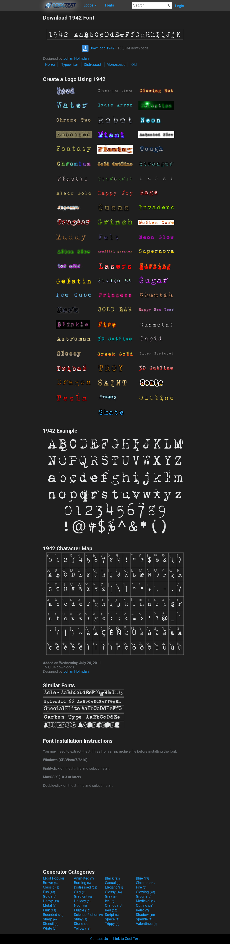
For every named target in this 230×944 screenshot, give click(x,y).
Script (112, 915)
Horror (50, 64)
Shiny (80, 919)
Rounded (53, 915)
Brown (50, 883)
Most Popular (53, 878)
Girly (80, 892)
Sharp (50, 919)
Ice (109, 901)
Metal (50, 905)
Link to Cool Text (126, 939)
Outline (144, 905)
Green (144, 896)
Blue (142, 878)
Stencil (50, 924)
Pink (49, 910)
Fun (49, 892)
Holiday (82, 901)
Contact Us (99, 939)
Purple (82, 910)
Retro (142, 910)
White (50, 928)
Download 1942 (98, 48)
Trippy (112, 924)
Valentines (146, 924)
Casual (112, 883)
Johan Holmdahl (76, 58)
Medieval (146, 901)
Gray (111, 896)
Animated (84, 878)
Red (111, 910)
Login (179, 6)
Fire (141, 887)
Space (112, 919)
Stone (81, 924)
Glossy (113, 892)
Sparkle (144, 919)
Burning (82, 883)
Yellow (82, 928)
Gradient (83, 896)
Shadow (145, 915)
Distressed (92, 64)
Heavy (51, 901)
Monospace (116, 64)
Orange (114, 905)
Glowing (145, 892)
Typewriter (69, 64)
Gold (50, 896)
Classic (51, 887)
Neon (80, 905)
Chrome (145, 883)
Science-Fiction (88, 915)
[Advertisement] (21, 81)
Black (112, 878)
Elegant (114, 887)
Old (134, 64)
